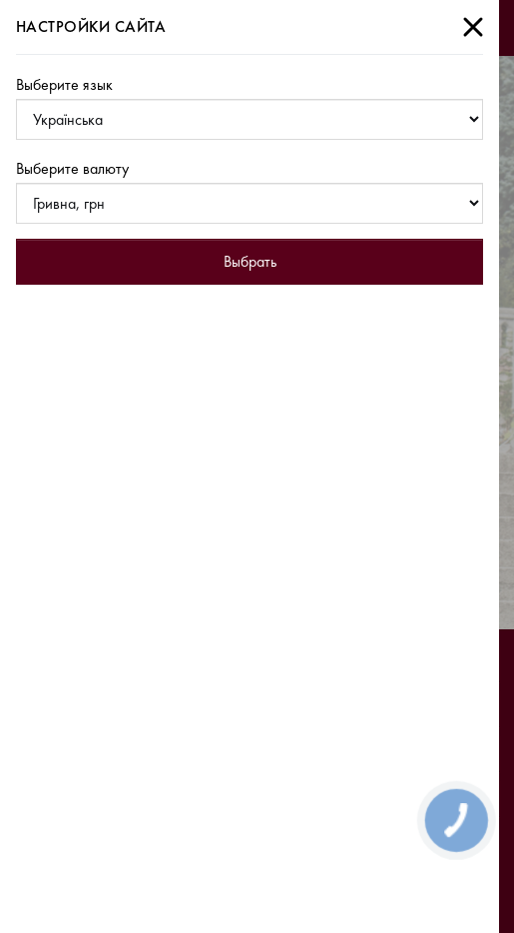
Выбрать (250, 261)
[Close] (473, 27)
